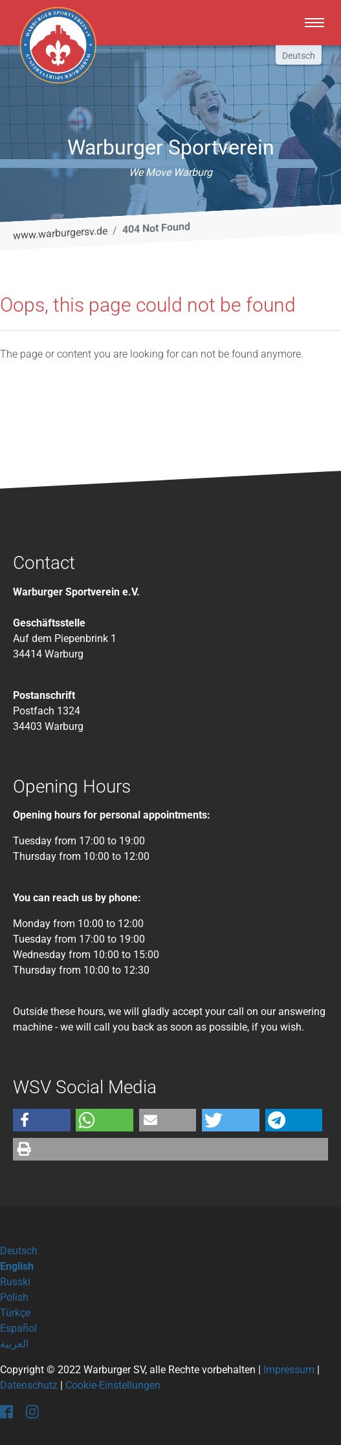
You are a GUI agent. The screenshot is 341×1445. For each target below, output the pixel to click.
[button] (42, 1120)
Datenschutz (29, 1385)
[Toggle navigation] (314, 23)
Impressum (288, 1370)
